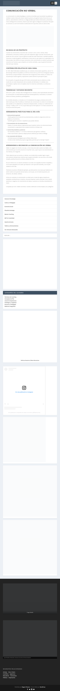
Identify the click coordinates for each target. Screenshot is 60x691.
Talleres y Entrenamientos (11, 226)
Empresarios (12, 677)
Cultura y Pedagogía (10, 202)
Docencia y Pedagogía (10, 304)
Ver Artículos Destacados (11, 229)
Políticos (5, 677)
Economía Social (9, 206)
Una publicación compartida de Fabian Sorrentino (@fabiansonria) (24, 412)
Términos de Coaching (10, 297)
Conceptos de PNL (9, 299)
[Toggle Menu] (52, 3)
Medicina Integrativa (10, 306)
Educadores (6, 675)
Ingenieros (12, 674)
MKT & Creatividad (9, 218)
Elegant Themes (26, 687)
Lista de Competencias (11, 301)
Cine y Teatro (11, 672)
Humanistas (13, 675)
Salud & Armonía (9, 222)
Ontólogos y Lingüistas (10, 302)
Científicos (5, 674)
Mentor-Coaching (9, 214)
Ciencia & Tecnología (10, 199)
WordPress (42, 687)
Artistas (5, 672)
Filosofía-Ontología (9, 210)
